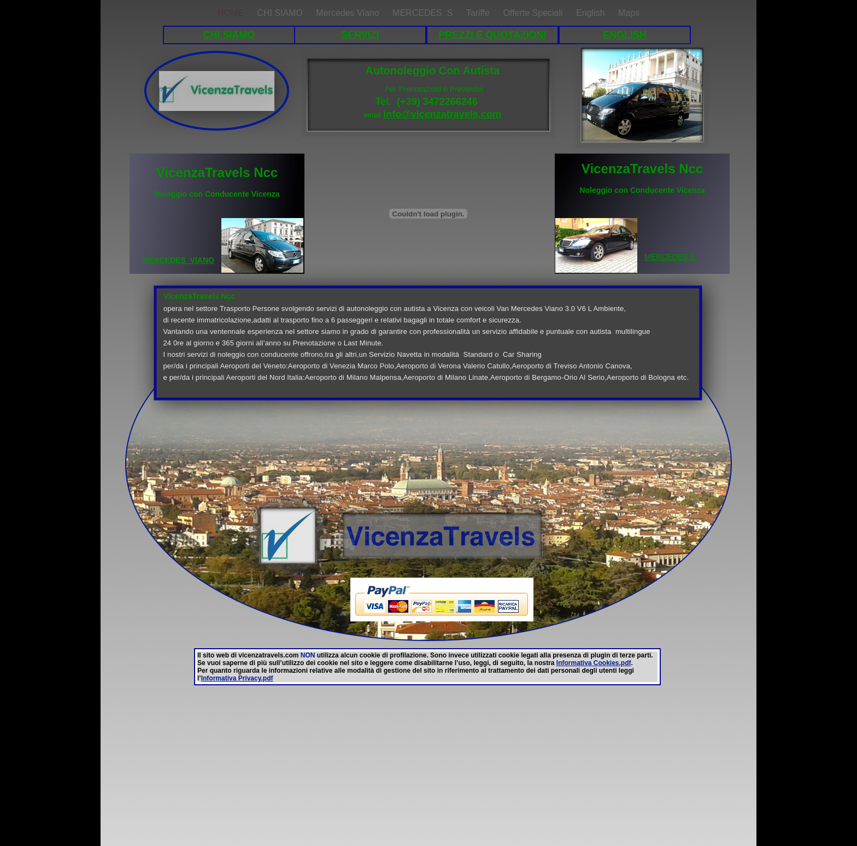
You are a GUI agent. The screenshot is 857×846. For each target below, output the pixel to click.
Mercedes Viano (348, 12)
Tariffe (479, 12)
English (591, 12)
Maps (628, 12)
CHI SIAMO (229, 35)
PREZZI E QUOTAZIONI (492, 35)
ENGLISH (625, 35)
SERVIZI (360, 35)
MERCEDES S (423, 12)
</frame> (153, 600)
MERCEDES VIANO (178, 260)
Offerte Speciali (534, 12)
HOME (232, 12)
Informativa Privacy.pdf (237, 678)
